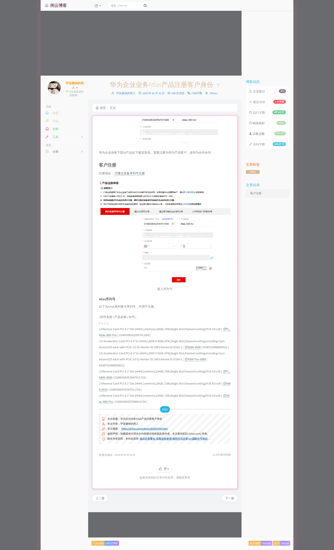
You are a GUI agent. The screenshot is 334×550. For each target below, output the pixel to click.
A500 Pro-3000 (195, 386)
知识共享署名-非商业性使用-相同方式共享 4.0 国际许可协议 (174, 465)
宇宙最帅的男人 (126, 93)
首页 (101, 108)
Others (214, 93)
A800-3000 (193, 374)
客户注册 (255, 193)
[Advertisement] (167, 43)
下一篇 (229, 525)
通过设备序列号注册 (130, 200)
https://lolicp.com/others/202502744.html (144, 455)
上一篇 (100, 525)
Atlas (253, 171)
